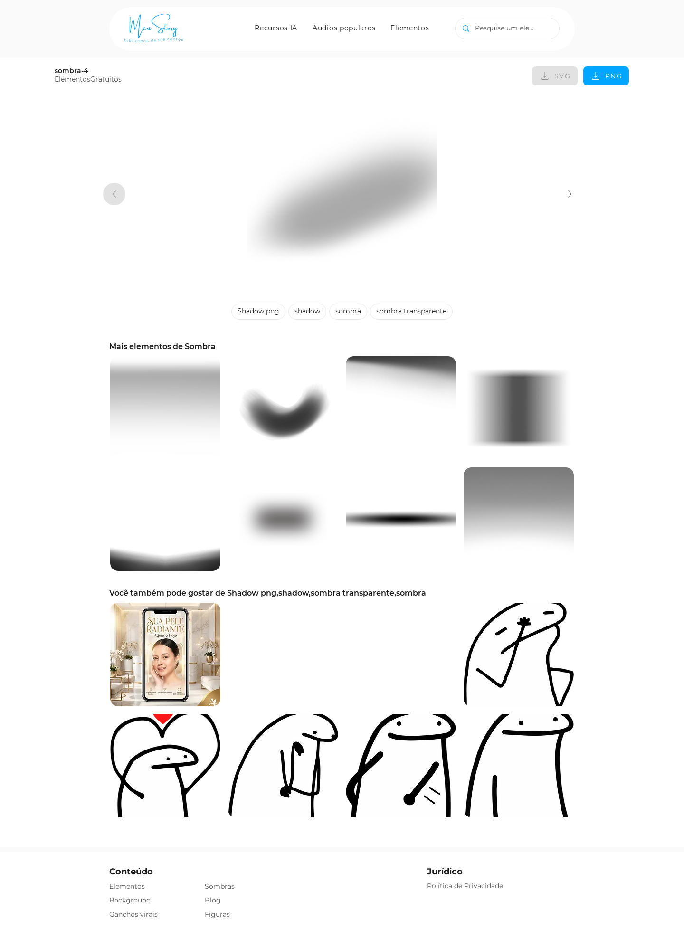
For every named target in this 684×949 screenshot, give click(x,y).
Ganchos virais (133, 914)
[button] (276, 28)
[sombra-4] (570, 194)
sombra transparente (411, 310)
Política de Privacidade (465, 886)
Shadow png (258, 310)
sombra (348, 310)
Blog (213, 900)
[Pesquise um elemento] (507, 28)
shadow (307, 310)
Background (130, 900)
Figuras (217, 914)
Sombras (220, 886)
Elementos (127, 886)
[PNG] (606, 75)
